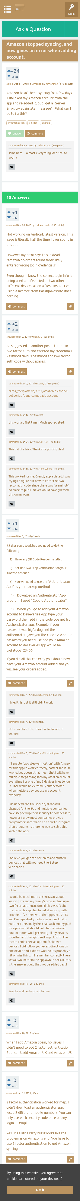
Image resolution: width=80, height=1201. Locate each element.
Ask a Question (33, 29)
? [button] (61, 1179)
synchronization (16, 122)
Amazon (37, 83)
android (46, 122)
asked (9, 83)
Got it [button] (40, 1190)
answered (11, 225)
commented (15, 145)
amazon (33, 122)
